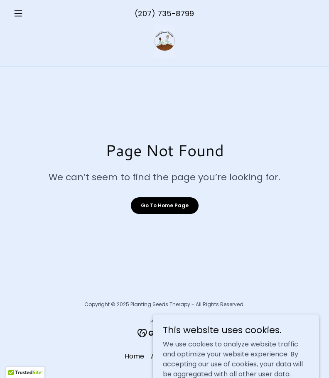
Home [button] (134, 356)
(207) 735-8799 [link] (164, 13)
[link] (164, 41)
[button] (33, 13)
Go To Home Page (165, 205)
